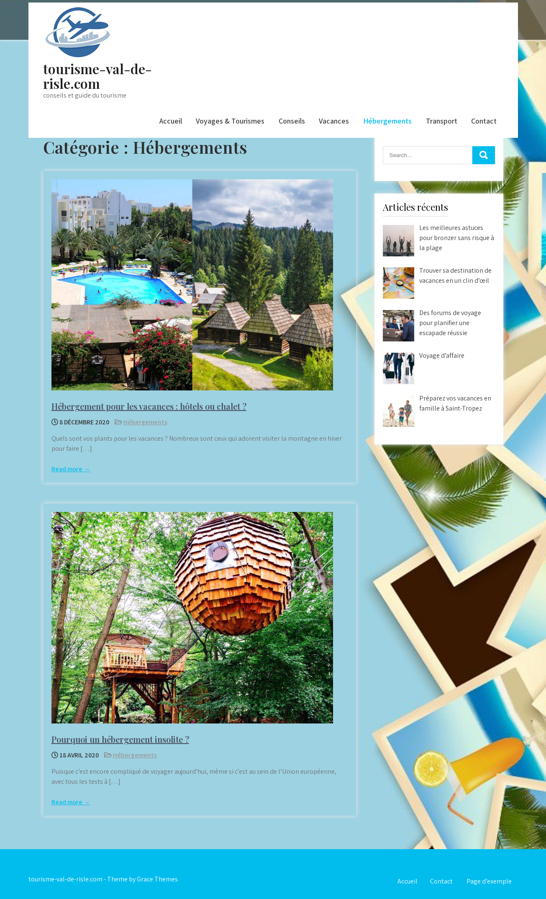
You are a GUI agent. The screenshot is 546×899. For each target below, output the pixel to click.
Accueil (170, 121)
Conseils (292, 121)
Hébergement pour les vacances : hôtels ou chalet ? (148, 406)
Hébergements (387, 121)
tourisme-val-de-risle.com (97, 75)
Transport (441, 121)
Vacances (334, 121)
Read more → (70, 469)
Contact (484, 121)
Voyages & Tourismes (230, 121)
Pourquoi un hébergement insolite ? (120, 739)
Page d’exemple (489, 881)
